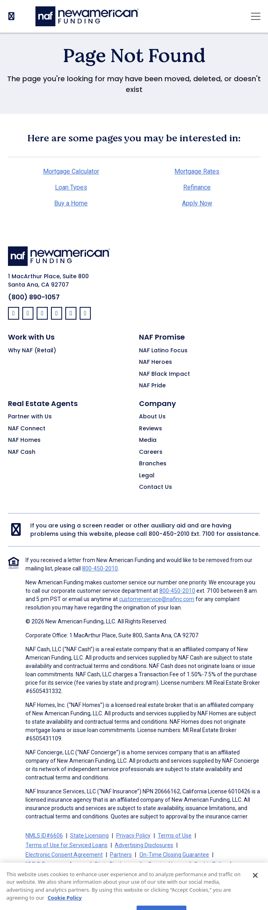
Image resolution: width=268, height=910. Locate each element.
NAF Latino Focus (163, 350)
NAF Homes (24, 440)
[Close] (255, 885)
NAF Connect (26, 428)
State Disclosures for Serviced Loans (140, 864)
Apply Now (197, 203)
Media (147, 440)
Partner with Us (30, 416)
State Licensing (89, 835)
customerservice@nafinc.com (156, 599)
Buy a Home (71, 203)
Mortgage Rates (196, 171)
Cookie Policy (210, 864)
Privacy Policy (133, 835)
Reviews (150, 428)
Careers (150, 452)
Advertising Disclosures (144, 845)
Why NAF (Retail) (32, 350)
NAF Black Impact (164, 374)
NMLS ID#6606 (44, 835)
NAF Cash (21, 452)
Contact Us (155, 487)
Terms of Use (175, 835)
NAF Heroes (155, 362)
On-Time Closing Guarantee (174, 854)
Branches (152, 463)
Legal (147, 475)
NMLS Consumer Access (56, 864)
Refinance (197, 187)
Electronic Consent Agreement (64, 854)
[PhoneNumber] (11, 16)
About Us (152, 416)
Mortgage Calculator (71, 171)
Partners (121, 854)
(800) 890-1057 (34, 297)
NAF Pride (152, 385)
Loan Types (71, 187)
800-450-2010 (169, 534)
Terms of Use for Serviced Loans (66, 845)
